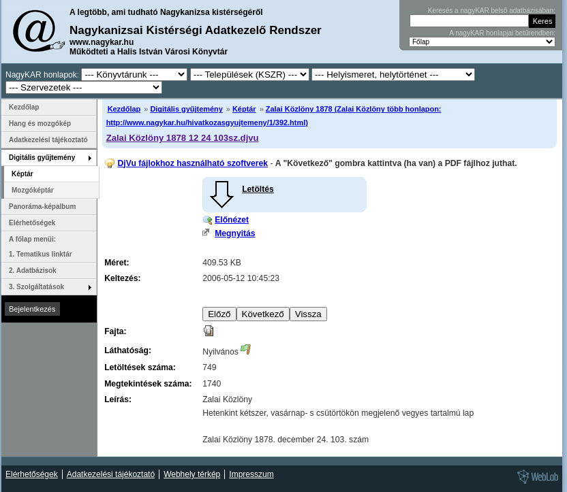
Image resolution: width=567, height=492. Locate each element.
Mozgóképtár (33, 190)
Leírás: (118, 399)
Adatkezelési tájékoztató (48, 140)
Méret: (116, 262)
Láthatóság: (127, 350)
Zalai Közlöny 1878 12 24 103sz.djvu (182, 138)
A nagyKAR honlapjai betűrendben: (502, 33)
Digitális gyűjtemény (186, 109)
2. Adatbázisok (33, 270)
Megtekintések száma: (147, 384)
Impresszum (251, 474)
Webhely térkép (192, 474)
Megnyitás (235, 233)
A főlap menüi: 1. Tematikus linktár (40, 246)
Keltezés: (122, 278)
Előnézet (232, 220)
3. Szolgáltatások (36, 287)
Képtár (244, 109)
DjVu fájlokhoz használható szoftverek (193, 163)
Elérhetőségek (32, 223)
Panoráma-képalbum (42, 206)
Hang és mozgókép (40, 123)
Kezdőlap (124, 109)
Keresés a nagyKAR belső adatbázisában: (491, 10)
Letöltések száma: (140, 367)
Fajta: (115, 331)
